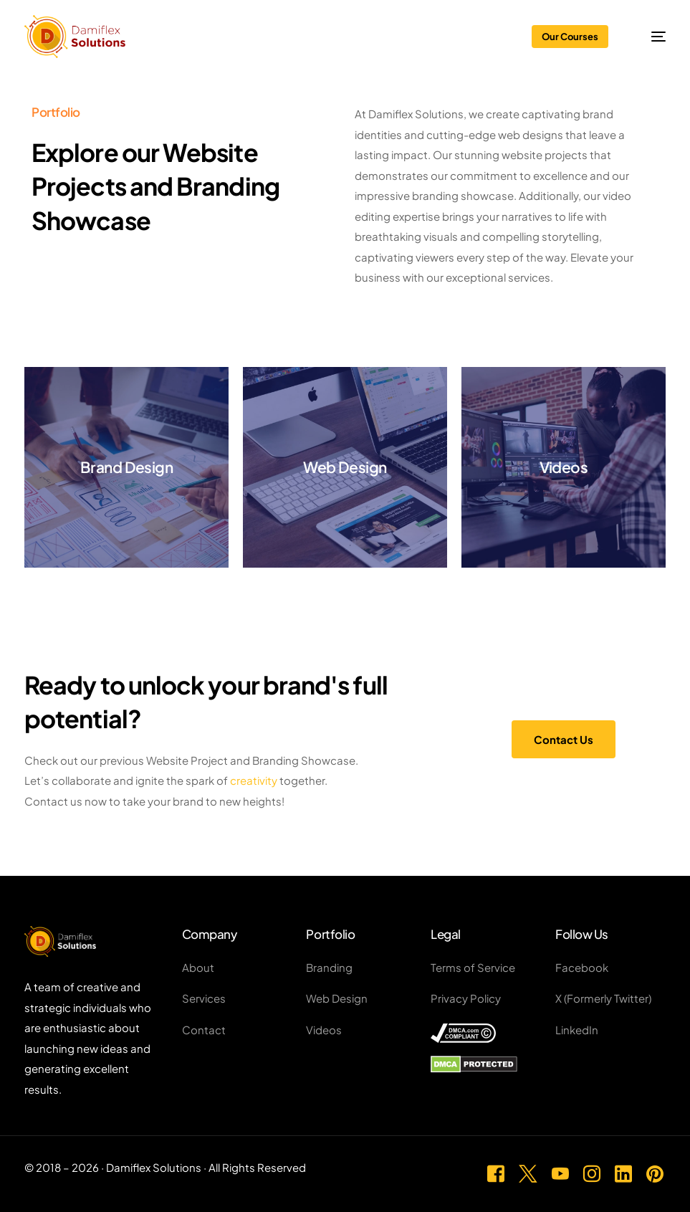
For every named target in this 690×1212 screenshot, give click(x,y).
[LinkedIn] (623, 1171)
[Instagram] (592, 1171)
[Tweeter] (528, 1171)
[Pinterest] (655, 1171)
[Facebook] (496, 1171)
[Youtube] (560, 1171)
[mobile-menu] (649, 36)
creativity (253, 780)
